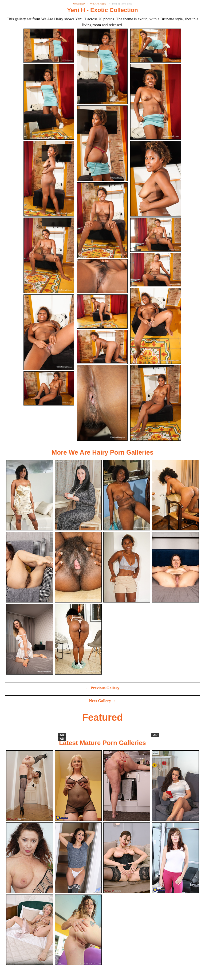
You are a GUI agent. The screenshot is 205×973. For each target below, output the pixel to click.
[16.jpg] (50, 347)
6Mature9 (79, 3)
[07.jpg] (50, 178)
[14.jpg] (102, 332)
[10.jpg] (50, 255)
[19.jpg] (50, 403)
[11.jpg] (102, 276)
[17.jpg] (102, 388)
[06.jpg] (154, 102)
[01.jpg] (50, 46)
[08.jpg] (102, 220)
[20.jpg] (102, 424)
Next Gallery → (102, 701)
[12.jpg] (154, 235)
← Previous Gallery (102, 688)
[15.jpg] (154, 291)
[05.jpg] (102, 143)
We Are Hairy (98, 3)
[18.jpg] (154, 367)
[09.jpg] (154, 178)
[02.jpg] (102, 66)
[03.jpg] (154, 46)
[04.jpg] (50, 102)
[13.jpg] (50, 311)
